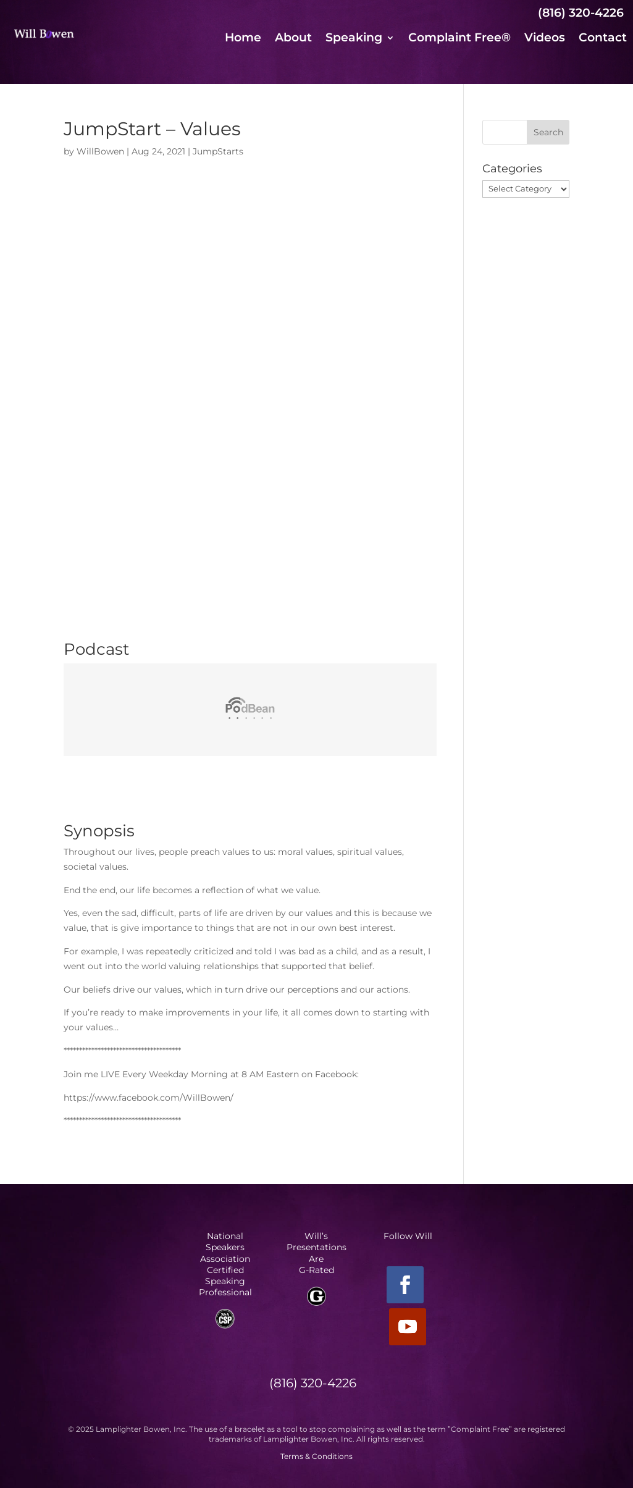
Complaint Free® (459, 38)
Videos (544, 38)
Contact (603, 38)
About (293, 38)
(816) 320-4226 (581, 13)
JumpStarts (218, 151)
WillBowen (100, 151)
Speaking (353, 38)
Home (243, 38)
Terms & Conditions (316, 1456)
